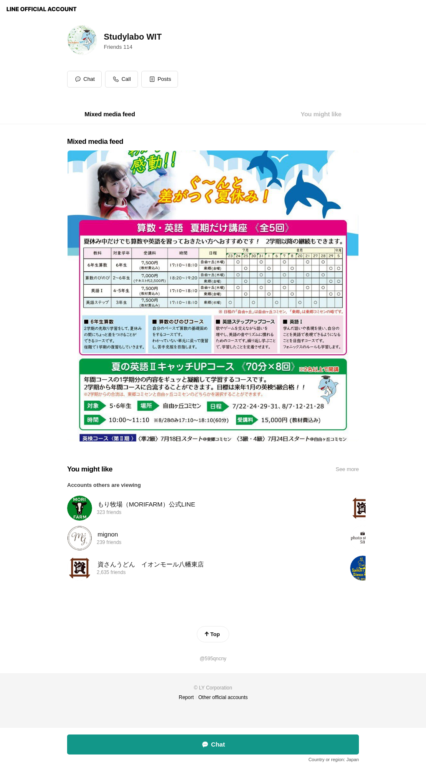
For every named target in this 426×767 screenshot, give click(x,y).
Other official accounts (223, 697)
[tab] (110, 114)
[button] (159, 79)
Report (186, 697)
